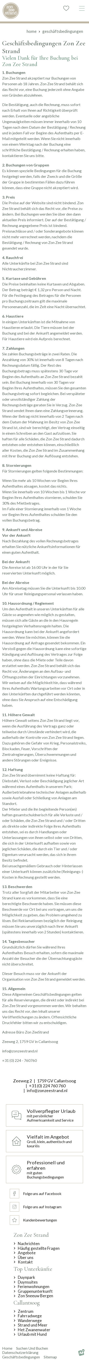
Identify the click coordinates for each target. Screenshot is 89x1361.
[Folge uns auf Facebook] (35, 1193)
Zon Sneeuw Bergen (35, 1295)
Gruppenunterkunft (35, 1291)
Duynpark (26, 1277)
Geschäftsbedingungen (21, 1357)
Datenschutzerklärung (20, 1352)
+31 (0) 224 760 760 (47, 1085)
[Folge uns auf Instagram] (35, 1207)
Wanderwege (30, 1320)
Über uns (25, 1257)
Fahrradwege (30, 1316)
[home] (11, 11)
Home (7, 1348)
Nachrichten (29, 1243)
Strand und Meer (32, 1325)
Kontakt (25, 1262)
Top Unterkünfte (33, 1269)
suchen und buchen (32, 1348)
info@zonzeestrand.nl (47, 1090)
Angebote (27, 1252)
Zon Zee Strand (31, 1235)
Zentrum (25, 1311)
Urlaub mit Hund (32, 1334)
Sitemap (50, 1357)
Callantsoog (27, 1302)
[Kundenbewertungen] (35, 1220)
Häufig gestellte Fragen (39, 1248)
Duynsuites (28, 1282)
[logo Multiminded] (81, 1352)
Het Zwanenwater (34, 1329)
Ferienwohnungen (33, 1286)
